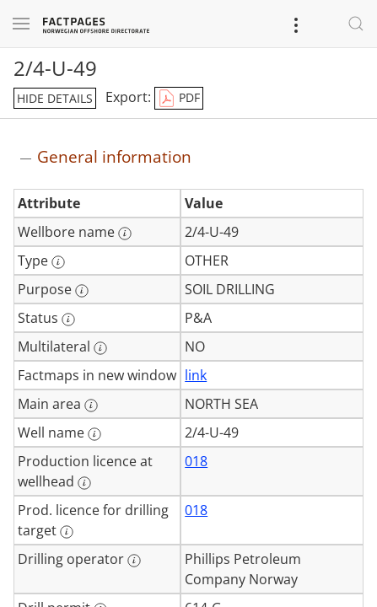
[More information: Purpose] (82, 291)
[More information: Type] (58, 262)
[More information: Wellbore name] (125, 233)
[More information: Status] (68, 319)
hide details (55, 98)
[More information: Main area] (91, 405)
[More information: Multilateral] (100, 348)
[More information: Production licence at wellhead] (84, 483)
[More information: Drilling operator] (134, 560)
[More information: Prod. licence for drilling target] (66, 532)
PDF (179, 98)
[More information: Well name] (94, 434)
